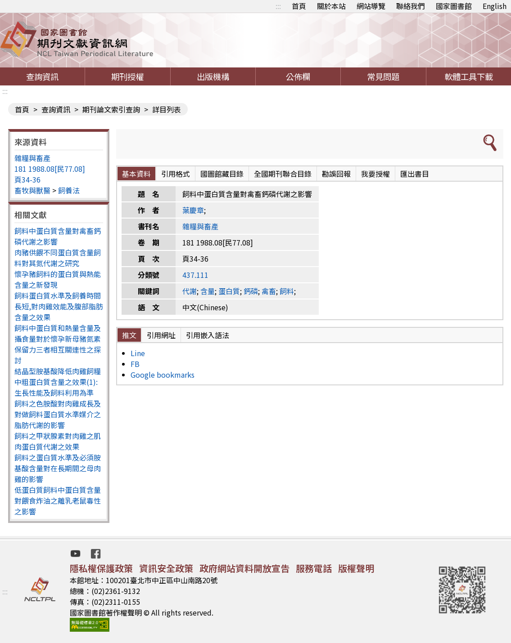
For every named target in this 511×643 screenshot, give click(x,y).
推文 (129, 335)
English (494, 5)
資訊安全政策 (166, 568)
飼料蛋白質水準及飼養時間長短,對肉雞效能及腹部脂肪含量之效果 (58, 306)
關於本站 (331, 5)
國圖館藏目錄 (222, 173)
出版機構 (213, 76)
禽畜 (269, 291)
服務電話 (314, 568)
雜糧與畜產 (32, 157)
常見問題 (383, 76)
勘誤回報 (336, 173)
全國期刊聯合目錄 (283, 173)
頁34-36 (27, 179)
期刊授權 (127, 76)
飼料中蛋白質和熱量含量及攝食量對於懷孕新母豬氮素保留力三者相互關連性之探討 (57, 344)
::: (278, 5)
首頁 (299, 5)
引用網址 (161, 335)
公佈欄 (298, 76)
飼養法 (69, 190)
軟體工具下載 (468, 76)
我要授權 (375, 173)
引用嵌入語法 (207, 335)
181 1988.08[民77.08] (49, 168)
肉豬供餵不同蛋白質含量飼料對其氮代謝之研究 (57, 257)
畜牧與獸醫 (32, 190)
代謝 (189, 291)
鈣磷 (251, 291)
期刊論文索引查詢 (111, 109)
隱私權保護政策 (101, 568)
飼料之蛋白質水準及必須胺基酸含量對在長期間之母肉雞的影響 (57, 468)
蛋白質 (229, 291)
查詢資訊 (42, 76)
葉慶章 (193, 210)
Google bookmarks (162, 374)
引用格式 (175, 173)
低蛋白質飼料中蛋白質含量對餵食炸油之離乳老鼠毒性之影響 (57, 500)
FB (135, 363)
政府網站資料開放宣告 (244, 568)
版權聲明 (356, 568)
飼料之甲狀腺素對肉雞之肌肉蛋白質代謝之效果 (57, 441)
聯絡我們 (410, 5)
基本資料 (136, 173)
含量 (207, 291)
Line (138, 353)
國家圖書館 (454, 5)
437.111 (195, 274)
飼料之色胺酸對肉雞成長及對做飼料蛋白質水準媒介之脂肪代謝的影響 (57, 414)
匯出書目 (414, 173)
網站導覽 (371, 5)
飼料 (287, 291)
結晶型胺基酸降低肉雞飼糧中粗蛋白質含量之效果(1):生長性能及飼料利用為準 (57, 382)
